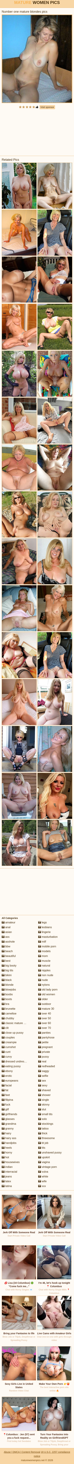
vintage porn (47, 1166)
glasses (8, 1119)
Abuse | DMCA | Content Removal (22, 1452)
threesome (46, 1138)
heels (7, 1147)
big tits (7, 970)
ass (5, 936)
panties (44, 1032)
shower (44, 1095)
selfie (43, 1075)
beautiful (9, 956)
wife (42, 1181)
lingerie (44, 932)
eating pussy (11, 1066)
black (7, 980)
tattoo (43, 1128)
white (43, 1176)
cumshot (9, 1047)
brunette (8, 1008)
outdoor (44, 1003)
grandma (9, 1123)
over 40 (44, 1013)
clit (5, 1027)
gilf (5, 1109)
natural (44, 965)
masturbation (48, 936)
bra (5, 1003)
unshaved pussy (50, 1152)
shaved (44, 1090)
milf (42, 941)
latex (6, 1181)
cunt (6, 1051)
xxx (42, 1186)
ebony (7, 1071)
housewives (11, 1162)
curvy (7, 1056)
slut (42, 1109)
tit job (43, 1142)
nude (43, 980)
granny (8, 1128)
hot (5, 1157)
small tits (45, 1114)
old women (46, 994)
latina (7, 1186)
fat (5, 1090)
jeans (7, 1176)
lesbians (45, 927)
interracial (9, 1171)
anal (6, 927)
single (43, 1099)
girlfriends (9, 1114)
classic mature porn (15, 1023)
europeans (10, 1080)
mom (43, 956)
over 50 (44, 1018)
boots (7, 999)
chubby (8, 1018)
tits (41, 1147)
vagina (44, 1162)
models (44, 951)
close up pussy (12, 1032)
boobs (7, 994)
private (44, 1051)
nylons (44, 984)
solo (42, 1119)
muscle (44, 960)
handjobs (9, 1142)
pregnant (45, 1047)
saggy (43, 1071)
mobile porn (47, 946)
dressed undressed (15, 1061)
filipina (7, 1099)
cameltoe (9, 1013)
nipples (44, 970)
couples (8, 1037)
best (6, 960)
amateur (8, 922)
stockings (45, 1123)
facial (7, 1085)
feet (6, 1095)
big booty (9, 965)
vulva (43, 1171)
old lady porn (47, 989)
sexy (42, 1085)
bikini (7, 975)
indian (7, 1166)
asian (7, 932)
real (42, 1061)
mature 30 (46, 1008)
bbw (6, 946)
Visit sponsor (47, 107)
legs (42, 922)
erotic (7, 1075)
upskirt (44, 1157)
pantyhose (46, 1037)
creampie (9, 1042)
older (43, 999)
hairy (6, 1133)
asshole (8, 941)
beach (7, 951)
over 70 (44, 1027)
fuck (6, 1104)
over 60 (44, 1023)
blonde (8, 984)
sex (42, 1080)
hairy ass (9, 1138)
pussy (43, 1056)
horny (7, 1152)
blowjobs (9, 989)
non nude (45, 975)
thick (42, 1133)
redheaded (46, 1066)
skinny (44, 1104)
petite (43, 1042)
